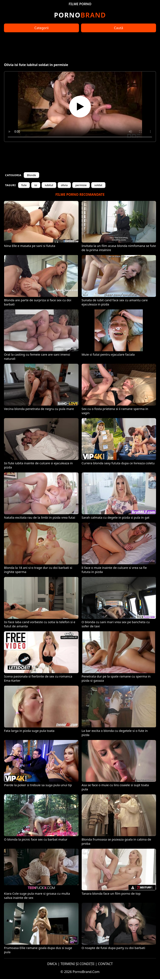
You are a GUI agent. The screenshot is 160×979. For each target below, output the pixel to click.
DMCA (52, 964)
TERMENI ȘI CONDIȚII (77, 964)
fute (23, 185)
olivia (64, 185)
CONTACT (105, 964)
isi (35, 185)
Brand (80, 14)
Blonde (31, 175)
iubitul (49, 185)
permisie (81, 185)
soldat (98, 185)
